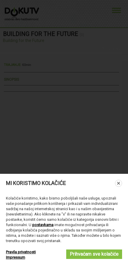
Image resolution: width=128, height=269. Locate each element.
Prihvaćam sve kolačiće (94, 254)
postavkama (43, 225)
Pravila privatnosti (21, 252)
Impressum (15, 257)
